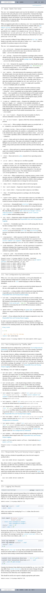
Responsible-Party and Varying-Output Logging (15, 294)
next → (42, 2)
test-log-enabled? (8, 540)
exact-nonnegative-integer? (17, 521)
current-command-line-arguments (12, 240)
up (39, 2)
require (4, 490)
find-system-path (14, 303)
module (5, 336)
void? (17, 506)
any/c (9, 508)
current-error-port (29, 534)
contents (21, 2)
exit (23, 536)
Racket (37, 5)
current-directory (15, 569)
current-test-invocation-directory (14, 558)
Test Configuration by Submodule (21, 430)
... (21, 395)
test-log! (35, 39)
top (17, 2)
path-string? (16, 562)
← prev (35, 2)
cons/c (6, 521)
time (38, 471)
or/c (31, 558)
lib (31, 65)
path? (36, 558)
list (27, 393)
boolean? (20, 540)
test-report (6, 518)
